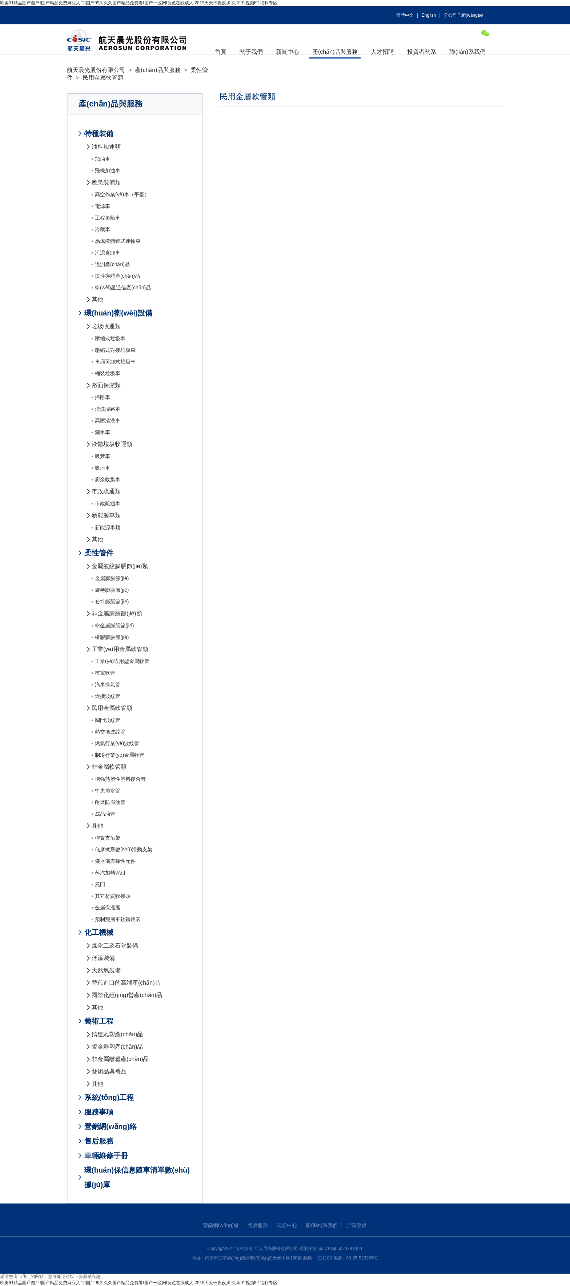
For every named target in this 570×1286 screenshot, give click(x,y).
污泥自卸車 (107, 253)
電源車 (102, 206)
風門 (100, 884)
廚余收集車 (107, 479)
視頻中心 (287, 1225)
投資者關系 (421, 52)
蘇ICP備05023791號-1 (341, 1248)
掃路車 (102, 397)
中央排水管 (107, 790)
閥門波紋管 (107, 720)
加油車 (102, 159)
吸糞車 (102, 456)
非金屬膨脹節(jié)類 (117, 613)
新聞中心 (287, 52)
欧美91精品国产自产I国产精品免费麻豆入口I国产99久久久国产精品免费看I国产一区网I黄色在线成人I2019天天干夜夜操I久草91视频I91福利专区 (138, 2)
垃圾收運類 (106, 326)
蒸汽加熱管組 (110, 873)
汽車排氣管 (107, 684)
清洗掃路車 (107, 409)
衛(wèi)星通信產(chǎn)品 (123, 287)
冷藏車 (102, 229)
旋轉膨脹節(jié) (112, 590)
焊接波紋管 (107, 696)
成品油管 (105, 814)
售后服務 (98, 1141)
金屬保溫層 (107, 908)
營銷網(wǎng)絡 (110, 1126)
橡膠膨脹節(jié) (112, 637)
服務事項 (98, 1112)
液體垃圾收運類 (112, 444)
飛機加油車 (107, 170)
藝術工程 (98, 1021)
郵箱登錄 (356, 1225)
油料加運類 (106, 147)
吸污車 (102, 468)
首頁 (220, 52)
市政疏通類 (106, 491)
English (429, 15)
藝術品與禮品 (109, 1071)
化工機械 (98, 932)
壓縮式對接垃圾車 (115, 350)
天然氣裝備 (106, 970)
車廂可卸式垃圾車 (115, 362)
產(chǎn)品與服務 (335, 52)
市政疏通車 (107, 503)
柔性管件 (98, 553)
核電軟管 (105, 673)
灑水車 (102, 432)
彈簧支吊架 (107, 838)
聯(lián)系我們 (467, 52)
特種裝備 (98, 133)
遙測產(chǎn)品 (112, 264)
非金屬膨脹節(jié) (114, 625)
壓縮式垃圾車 (110, 338)
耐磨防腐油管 (110, 802)
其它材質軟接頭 (113, 896)
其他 (97, 299)
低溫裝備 (103, 958)
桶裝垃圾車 (107, 373)
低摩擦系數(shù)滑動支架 (123, 849)
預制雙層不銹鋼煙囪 (118, 919)
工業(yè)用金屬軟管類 (120, 649)
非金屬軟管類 (109, 767)
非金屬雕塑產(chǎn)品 (120, 1059)
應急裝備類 (106, 182)
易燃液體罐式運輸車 (118, 241)
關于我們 (251, 52)
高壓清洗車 (107, 420)
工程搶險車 (107, 218)
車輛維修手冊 (106, 1156)
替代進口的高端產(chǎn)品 (126, 983)
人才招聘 (382, 52)
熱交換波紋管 (110, 732)
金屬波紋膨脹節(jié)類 (120, 566)
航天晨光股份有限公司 (96, 70)
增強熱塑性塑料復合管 (120, 779)
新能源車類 (106, 515)
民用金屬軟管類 (103, 78)
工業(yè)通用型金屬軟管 (122, 661)
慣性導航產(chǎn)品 (117, 276)
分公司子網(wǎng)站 (463, 15)
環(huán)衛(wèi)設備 (118, 313)
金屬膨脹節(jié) (112, 578)
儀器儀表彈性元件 (115, 861)
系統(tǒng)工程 (109, 1097)
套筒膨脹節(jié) (112, 601)
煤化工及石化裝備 (115, 946)
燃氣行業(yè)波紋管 (117, 743)
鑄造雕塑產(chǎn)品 (117, 1034)
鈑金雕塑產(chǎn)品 (117, 1047)
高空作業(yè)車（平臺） (122, 194)
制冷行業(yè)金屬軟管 (119, 755)
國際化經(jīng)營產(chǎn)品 (127, 995)
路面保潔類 (106, 385)
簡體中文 (405, 15)
